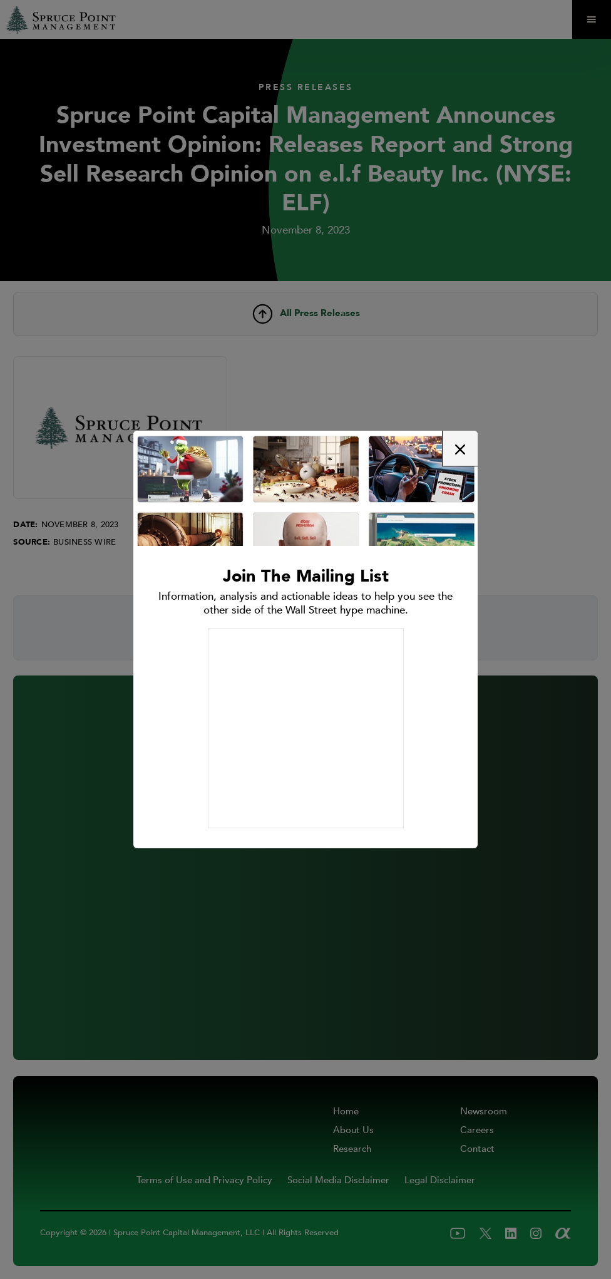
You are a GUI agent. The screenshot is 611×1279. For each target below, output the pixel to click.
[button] (460, 448)
